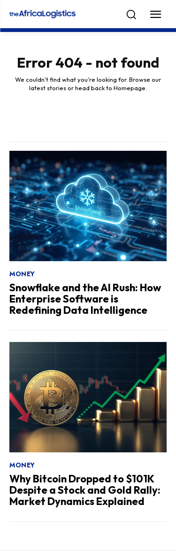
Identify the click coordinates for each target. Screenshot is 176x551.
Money (22, 274)
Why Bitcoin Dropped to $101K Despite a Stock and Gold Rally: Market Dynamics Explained (85, 490)
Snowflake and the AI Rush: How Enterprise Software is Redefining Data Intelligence (85, 299)
